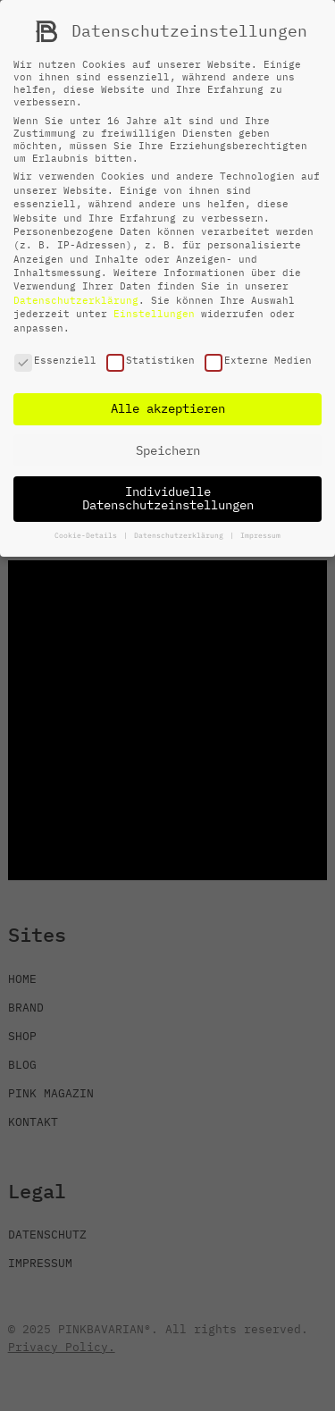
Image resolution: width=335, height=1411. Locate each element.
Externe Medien (258, 360)
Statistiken (150, 360)
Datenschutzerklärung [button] (181, 535)
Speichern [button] (168, 450)
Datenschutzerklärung (75, 300)
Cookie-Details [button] (87, 535)
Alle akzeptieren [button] (168, 408)
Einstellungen (154, 313)
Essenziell (55, 360)
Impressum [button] (260, 535)
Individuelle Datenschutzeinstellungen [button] (168, 498)
